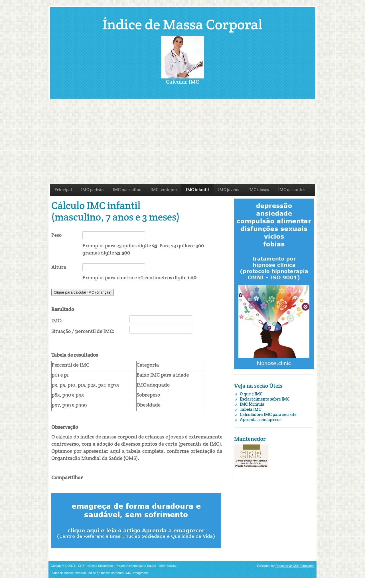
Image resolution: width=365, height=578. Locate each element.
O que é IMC (251, 394)
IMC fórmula (252, 404)
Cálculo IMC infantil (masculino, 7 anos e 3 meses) (115, 211)
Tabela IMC (250, 409)
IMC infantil (197, 189)
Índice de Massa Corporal (182, 24)
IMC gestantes (291, 189)
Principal (63, 189)
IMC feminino (164, 189)
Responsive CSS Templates (294, 565)
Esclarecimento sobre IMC (265, 399)
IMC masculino (127, 189)
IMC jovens (228, 189)
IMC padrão (92, 189)
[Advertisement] (182, 141)
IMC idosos (258, 189)
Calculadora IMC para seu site (268, 414)
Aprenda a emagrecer (260, 419)
